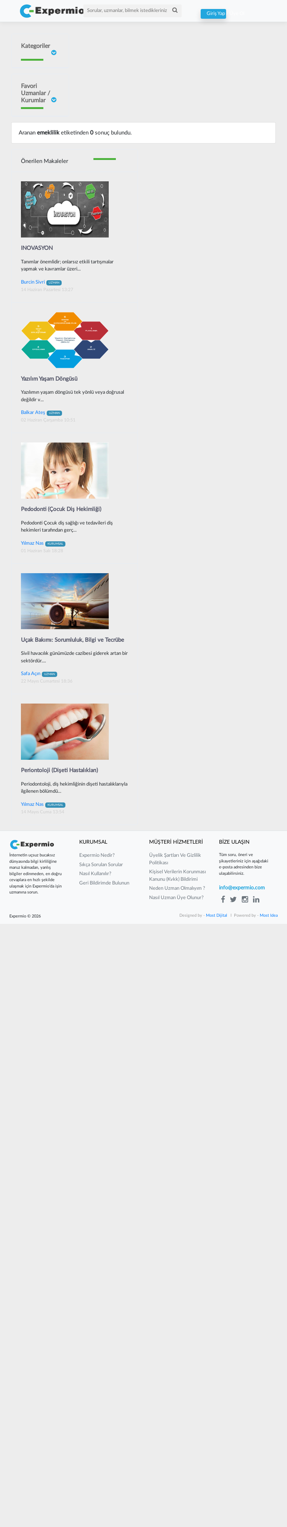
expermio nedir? (97, 1458)
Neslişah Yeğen (29, 398)
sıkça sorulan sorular (101, 1468)
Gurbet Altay (34, 559)
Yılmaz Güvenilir (30, 447)
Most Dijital (216, 1519)
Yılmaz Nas (43, 1146)
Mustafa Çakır (29, 625)
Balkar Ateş (41, 1015)
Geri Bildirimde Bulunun (104, 1486)
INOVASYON (37, 851)
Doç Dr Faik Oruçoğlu (32, 143)
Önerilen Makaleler (44, 764)
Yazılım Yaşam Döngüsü (49, 982)
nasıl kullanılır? (95, 1477)
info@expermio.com (242, 1491)
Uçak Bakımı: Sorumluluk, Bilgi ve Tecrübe (72, 1243)
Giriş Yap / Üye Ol (213, 13)
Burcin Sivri (32, 275)
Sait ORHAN (33, 342)
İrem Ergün (32, 199)
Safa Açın (39, 1276)
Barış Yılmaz (32, 512)
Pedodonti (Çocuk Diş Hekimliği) (61, 1112)
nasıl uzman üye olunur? (176, 1501)
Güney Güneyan (29, 693)
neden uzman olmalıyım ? (177, 1491)
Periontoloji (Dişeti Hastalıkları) (59, 1373)
